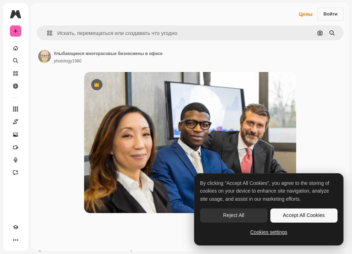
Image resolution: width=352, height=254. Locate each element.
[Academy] (15, 227)
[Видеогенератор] (15, 147)
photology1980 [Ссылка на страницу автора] (68, 61)
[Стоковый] (15, 73)
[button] (47, 33)
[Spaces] (15, 121)
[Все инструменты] (15, 109)
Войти (330, 14)
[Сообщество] (15, 86)
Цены (306, 14)
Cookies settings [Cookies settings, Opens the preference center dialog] (268, 232)
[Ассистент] (15, 172)
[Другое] (15, 240)
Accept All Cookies (304, 215)
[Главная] (15, 48)
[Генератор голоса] (15, 159)
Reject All (233, 215)
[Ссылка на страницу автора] (44, 56)
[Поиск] (15, 60)
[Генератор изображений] (15, 134)
